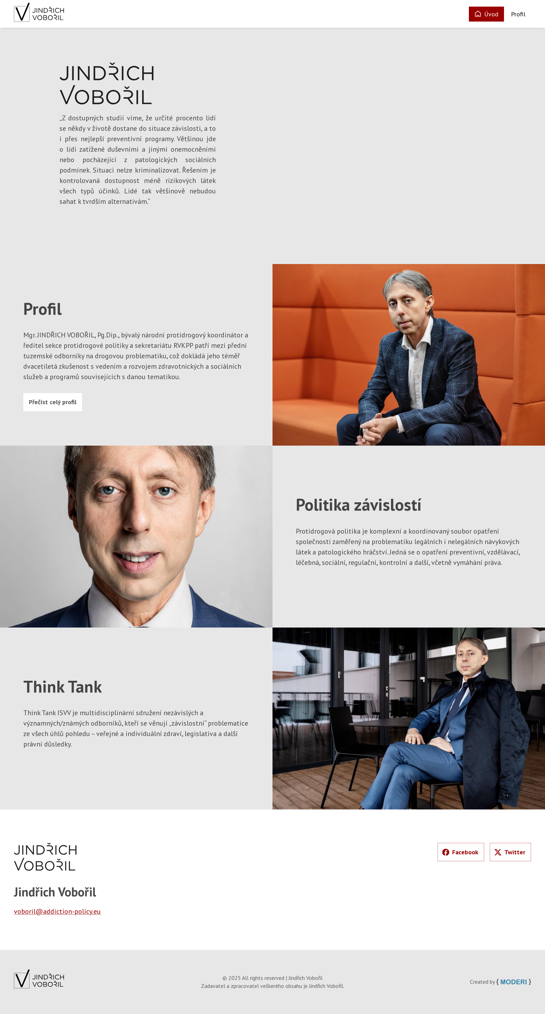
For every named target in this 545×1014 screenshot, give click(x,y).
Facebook (460, 852)
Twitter (509, 852)
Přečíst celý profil (52, 402)
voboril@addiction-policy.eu (57, 911)
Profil (518, 14)
